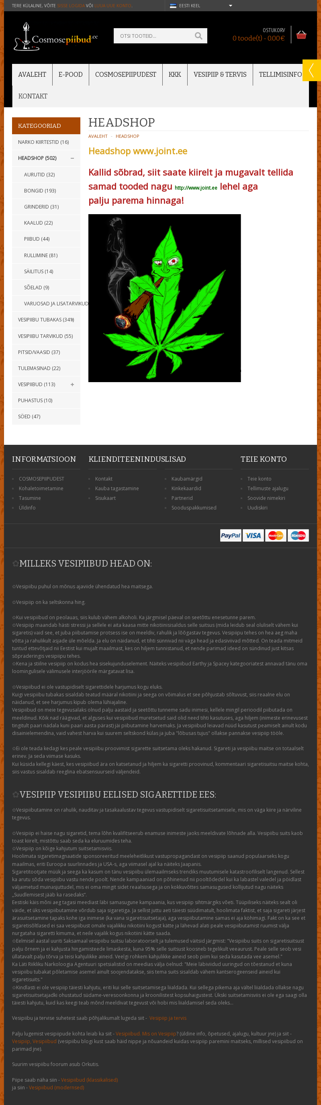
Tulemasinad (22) (39, 368)
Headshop (127, 136)
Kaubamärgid (187, 478)
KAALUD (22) (38, 222)
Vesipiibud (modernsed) (56, 1087)
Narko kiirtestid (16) (43, 142)
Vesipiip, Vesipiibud (34, 1041)
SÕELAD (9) (36, 287)
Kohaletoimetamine (41, 488)
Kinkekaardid (186, 488)
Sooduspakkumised (194, 507)
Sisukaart (105, 498)
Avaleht (32, 74)
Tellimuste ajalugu (267, 488)
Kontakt (32, 96)
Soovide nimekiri (266, 498)
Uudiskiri (257, 507)
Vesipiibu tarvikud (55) (45, 336)
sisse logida (71, 5)
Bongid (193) (40, 190)
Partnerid (182, 498)
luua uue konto (112, 5)
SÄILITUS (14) (38, 271)
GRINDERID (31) (41, 206)
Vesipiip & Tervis (220, 74)
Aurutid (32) (39, 174)
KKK (175, 74)
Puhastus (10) (35, 400)
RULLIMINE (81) (40, 255)
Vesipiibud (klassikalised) (89, 1079)
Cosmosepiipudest (125, 74)
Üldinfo (27, 507)
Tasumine (30, 498)
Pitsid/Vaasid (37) (39, 352)
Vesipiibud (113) (36, 384)
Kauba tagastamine (117, 488)
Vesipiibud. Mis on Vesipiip (146, 1033)
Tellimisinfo (280, 74)
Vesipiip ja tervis (167, 1018)
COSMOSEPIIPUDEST (41, 478)
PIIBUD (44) (36, 238)
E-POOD (71, 74)
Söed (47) (29, 416)
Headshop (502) (37, 158)
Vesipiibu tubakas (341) (46, 319)
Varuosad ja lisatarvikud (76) (52, 303)
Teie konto (259, 478)
